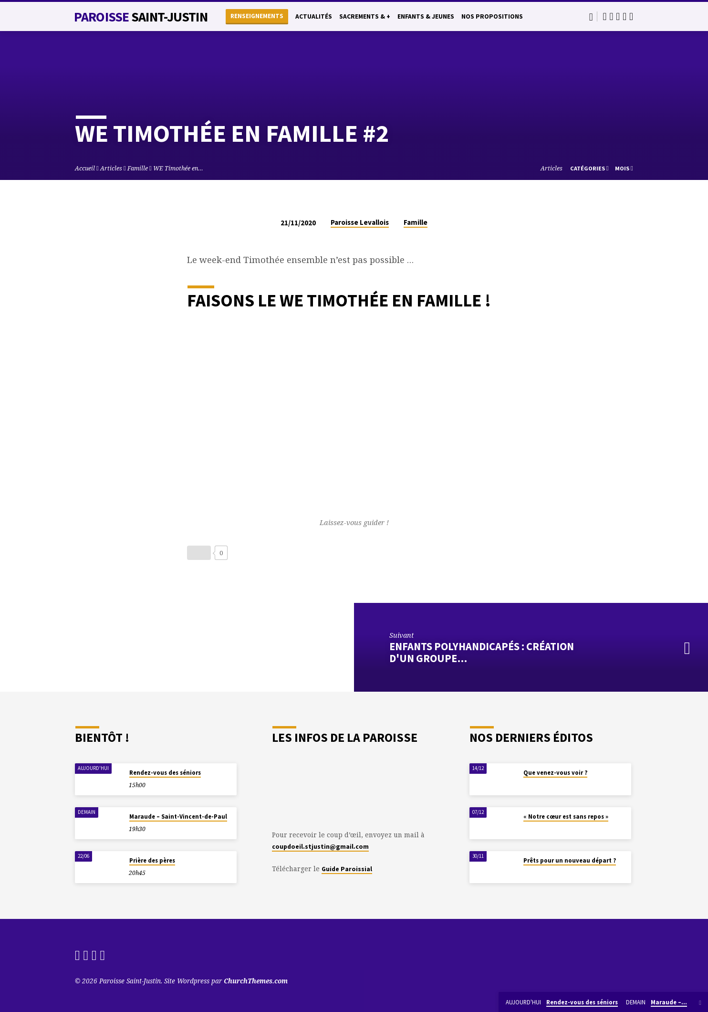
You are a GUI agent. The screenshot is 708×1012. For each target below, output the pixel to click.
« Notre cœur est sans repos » (565, 816)
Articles (111, 168)
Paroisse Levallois (360, 222)
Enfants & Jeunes (425, 16)
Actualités (313, 16)
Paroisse (141, 16)
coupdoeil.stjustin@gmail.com (320, 847)
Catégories (589, 168)
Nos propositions (492, 16)
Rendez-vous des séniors (165, 773)
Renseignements (256, 16)
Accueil (85, 168)
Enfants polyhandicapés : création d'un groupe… (481, 652)
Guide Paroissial (347, 869)
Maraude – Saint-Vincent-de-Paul (178, 816)
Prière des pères (152, 860)
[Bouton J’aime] (199, 553)
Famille (137, 168)
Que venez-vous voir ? (555, 773)
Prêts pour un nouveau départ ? (569, 860)
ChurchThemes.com (256, 980)
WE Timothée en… (178, 168)
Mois (624, 168)
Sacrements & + (364, 16)
